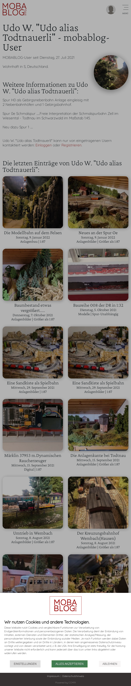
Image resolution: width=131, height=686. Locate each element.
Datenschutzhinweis (73, 676)
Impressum (53, 676)
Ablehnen (109, 663)
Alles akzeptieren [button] (70, 663)
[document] (65, 640)
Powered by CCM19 (65, 682)
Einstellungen (25, 663)
